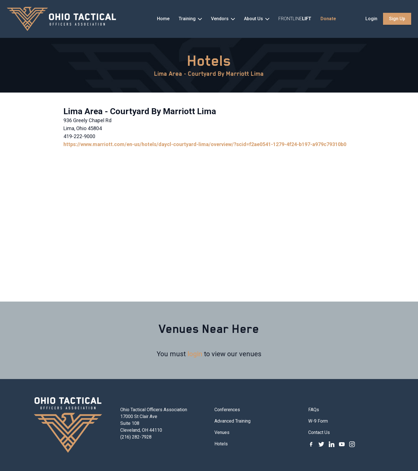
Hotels (209, 60)
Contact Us (319, 432)
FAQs (313, 409)
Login (371, 18)
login (194, 354)
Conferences (227, 409)
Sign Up (397, 18)
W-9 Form (318, 421)
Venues (221, 432)
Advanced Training (232, 421)
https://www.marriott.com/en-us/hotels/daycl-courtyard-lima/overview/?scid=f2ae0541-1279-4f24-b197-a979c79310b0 (204, 144)
